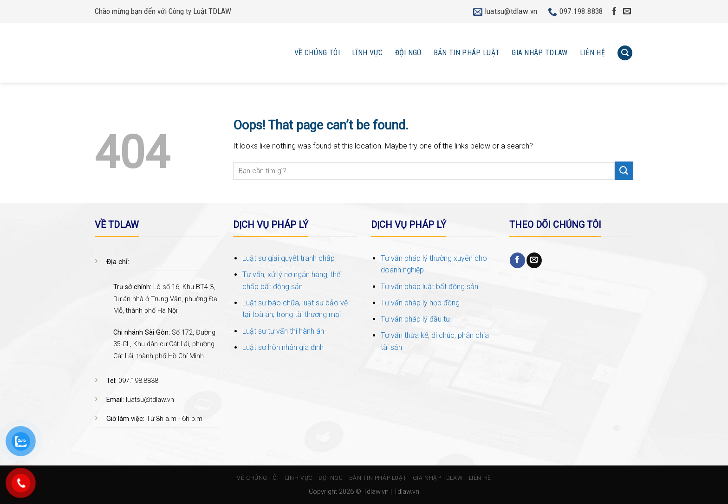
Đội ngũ (408, 52)
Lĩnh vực (367, 52)
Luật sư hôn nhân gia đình (283, 347)
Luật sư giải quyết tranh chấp (288, 258)
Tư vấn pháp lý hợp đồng (420, 302)
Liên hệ (592, 52)
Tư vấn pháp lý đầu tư (415, 319)
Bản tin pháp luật (467, 52)
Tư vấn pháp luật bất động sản (429, 286)
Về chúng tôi (317, 52)
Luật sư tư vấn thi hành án (283, 331)
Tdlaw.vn (376, 492)
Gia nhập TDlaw (539, 52)
